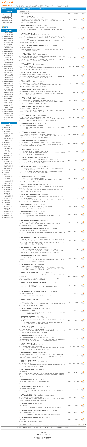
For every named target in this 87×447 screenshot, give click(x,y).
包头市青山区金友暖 (8, 115)
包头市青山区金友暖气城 (27, 403)
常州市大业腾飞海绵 (8, 33)
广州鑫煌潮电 (7, 202)
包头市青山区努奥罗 (8, 119)
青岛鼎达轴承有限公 (8, 109)
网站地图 (43, 435)
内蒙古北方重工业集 (8, 38)
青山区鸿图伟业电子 (8, 104)
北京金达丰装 (7, 187)
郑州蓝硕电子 (7, 163)
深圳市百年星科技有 (8, 55)
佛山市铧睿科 (7, 150)
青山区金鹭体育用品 (8, 72)
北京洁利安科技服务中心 (27, 149)
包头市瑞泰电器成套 (8, 111)
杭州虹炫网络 (7, 135)
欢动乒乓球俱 (7, 170)
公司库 (23, 6)
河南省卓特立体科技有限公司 (28, 361)
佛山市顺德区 (7, 155)
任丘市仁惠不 (7, 208)
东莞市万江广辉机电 (8, 62)
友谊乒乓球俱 (7, 129)
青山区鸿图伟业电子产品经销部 (29, 352)
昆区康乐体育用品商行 (27, 81)
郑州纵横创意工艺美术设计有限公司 (30, 194)
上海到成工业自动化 (8, 44)
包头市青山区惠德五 (8, 92)
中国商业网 (43, 439)
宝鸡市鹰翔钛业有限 (8, 107)
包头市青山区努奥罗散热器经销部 (29, 417)
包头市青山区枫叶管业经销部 (28, 247)
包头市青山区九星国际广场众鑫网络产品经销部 (33, 291)
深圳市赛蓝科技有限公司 (27, 64)
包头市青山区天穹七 (8, 87)
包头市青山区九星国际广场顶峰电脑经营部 (32, 395)
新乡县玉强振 (7, 137)
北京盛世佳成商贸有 (8, 102)
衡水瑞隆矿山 (7, 138)
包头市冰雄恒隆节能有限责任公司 (29, 106)
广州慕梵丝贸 (7, 180)
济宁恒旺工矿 (7, 174)
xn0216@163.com (46, 434)
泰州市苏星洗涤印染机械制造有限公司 (31, 184)
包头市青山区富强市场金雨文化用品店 (31, 220)
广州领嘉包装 (7, 140)
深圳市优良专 (7, 161)
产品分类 (34, 6)
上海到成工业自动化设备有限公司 (29, 72)
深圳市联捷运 (7, 195)
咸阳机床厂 (6, 210)
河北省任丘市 (7, 146)
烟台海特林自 (7, 133)
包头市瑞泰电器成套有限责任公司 (29, 386)
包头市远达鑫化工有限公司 (28, 34)
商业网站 (48, 439)
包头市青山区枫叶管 (8, 81)
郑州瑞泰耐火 (7, 183)
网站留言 (41, 427)
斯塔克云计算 (7, 200)
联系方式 (25, 427)
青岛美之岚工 (7, 189)
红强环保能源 (7, 181)
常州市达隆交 (7, 196)
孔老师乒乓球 (7, 125)
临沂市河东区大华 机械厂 (27, 327)
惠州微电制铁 (7, 185)
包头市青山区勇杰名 (8, 57)
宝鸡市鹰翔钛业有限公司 (27, 369)
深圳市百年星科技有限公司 (28, 123)
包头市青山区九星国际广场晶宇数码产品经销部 (33, 410)
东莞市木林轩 (7, 157)
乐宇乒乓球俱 (7, 127)
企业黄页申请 (59, 427)
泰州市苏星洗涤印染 (8, 68)
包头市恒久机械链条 (8, 94)
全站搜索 (36, 427)
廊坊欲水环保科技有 (8, 34)
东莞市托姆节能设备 (8, 40)
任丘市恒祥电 (7, 176)
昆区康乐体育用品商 (8, 46)
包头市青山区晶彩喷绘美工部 (28, 256)
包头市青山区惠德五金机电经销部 (29, 300)
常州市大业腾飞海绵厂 (27, 17)
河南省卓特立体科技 (8, 106)
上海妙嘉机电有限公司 (27, 176)
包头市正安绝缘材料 (8, 49)
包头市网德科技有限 (8, 53)
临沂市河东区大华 (8, 98)
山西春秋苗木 (7, 167)
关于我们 (19, 427)
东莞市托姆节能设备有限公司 (28, 54)
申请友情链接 (67, 427)
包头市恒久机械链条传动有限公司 (29, 308)
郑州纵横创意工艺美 (8, 70)
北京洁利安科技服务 (8, 61)
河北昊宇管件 (7, 172)
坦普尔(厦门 (6, 159)
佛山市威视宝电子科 (8, 64)
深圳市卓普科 (7, 191)
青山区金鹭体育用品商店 (27, 204)
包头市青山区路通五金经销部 (28, 237)
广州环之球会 (7, 168)
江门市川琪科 (7, 204)
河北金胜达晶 (7, 211)
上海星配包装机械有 (8, 100)
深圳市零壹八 (7, 213)
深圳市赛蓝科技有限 (8, 42)
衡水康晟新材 (7, 215)
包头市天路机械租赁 (8, 47)
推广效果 (30, 427)
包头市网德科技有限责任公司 (28, 115)
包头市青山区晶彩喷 (8, 83)
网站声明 (47, 427)
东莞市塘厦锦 (7, 142)
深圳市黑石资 (7, 198)
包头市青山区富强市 (8, 76)
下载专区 (65, 6)
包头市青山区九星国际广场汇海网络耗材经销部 (33, 228)
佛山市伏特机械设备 (8, 96)
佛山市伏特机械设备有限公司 (28, 317)
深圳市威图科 (7, 131)
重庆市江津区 (7, 153)
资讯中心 (53, 6)
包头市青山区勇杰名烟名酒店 (28, 132)
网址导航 (52, 427)
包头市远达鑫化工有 (8, 36)
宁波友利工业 (7, 152)
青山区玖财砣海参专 (8, 74)
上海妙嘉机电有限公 (8, 66)
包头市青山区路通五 (8, 79)
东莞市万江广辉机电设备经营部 (29, 157)
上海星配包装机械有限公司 (28, 335)
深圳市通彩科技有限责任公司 (28, 140)
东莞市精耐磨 (7, 165)
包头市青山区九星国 (8, 77)
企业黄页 (28, 6)
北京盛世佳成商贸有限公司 (28, 344)
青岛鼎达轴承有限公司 (27, 379)
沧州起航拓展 (7, 148)
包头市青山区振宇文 (8, 85)
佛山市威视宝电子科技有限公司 (29, 166)
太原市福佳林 (7, 144)
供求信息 (47, 6)
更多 (16, 120)
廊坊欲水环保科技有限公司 (28, 25)
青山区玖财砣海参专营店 (27, 211)
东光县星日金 (7, 193)
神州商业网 (28, 11)
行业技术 (59, 6)
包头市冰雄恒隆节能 (8, 51)
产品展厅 (40, 6)
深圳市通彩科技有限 (8, 59)
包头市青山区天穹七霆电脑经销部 (29, 273)
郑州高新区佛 (7, 178)
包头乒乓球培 (7, 217)
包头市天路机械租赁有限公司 (28, 89)
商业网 (18, 6)
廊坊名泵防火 (7, 206)
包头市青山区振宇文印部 (27, 264)
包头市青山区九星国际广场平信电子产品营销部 (33, 283)
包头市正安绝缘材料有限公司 (28, 98)
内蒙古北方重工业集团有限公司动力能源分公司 (33, 45)
